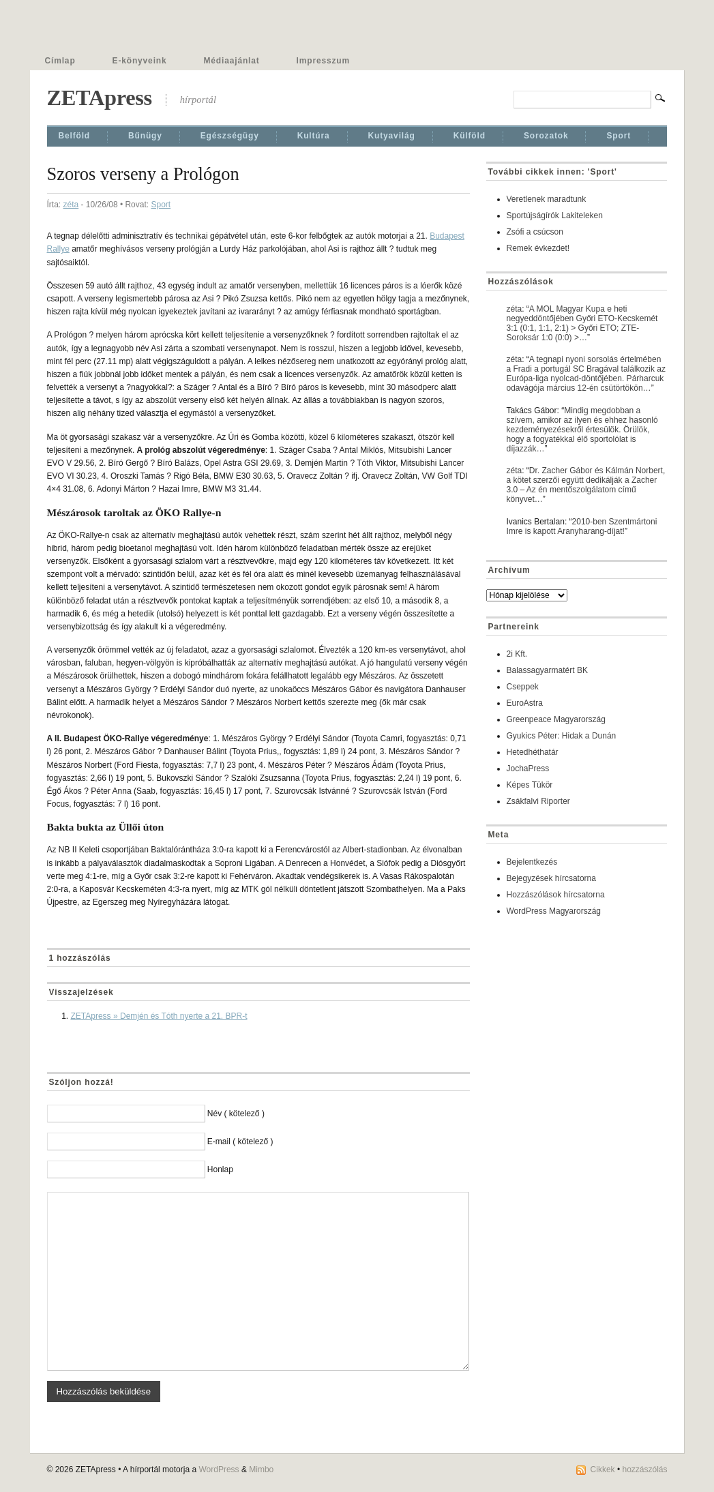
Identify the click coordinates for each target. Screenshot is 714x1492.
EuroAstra (525, 703)
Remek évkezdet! (538, 248)
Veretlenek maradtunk (546, 199)
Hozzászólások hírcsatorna (556, 894)
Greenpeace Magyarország (556, 719)
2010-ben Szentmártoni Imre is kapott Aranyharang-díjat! (582, 526)
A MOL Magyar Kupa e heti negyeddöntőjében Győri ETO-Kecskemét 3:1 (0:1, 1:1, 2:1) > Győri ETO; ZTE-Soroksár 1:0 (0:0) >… (582, 323)
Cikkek (603, 1469)
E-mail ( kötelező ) (240, 1141)
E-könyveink (140, 60)
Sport (618, 135)
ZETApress (99, 97)
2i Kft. (517, 654)
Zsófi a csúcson (535, 232)
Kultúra (313, 135)
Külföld (469, 135)
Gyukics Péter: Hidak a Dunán (561, 736)
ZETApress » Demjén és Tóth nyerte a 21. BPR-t (159, 1016)
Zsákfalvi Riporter (538, 801)
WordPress (218, 1469)
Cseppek (523, 686)
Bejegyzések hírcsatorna (551, 878)
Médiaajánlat (232, 60)
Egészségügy (229, 135)
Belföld (75, 135)
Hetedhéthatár (533, 752)
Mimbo (261, 1469)
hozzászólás (644, 1469)
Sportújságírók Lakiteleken (555, 215)
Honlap (220, 1169)
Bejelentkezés (532, 862)
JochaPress (528, 768)
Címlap (60, 60)
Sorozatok (546, 135)
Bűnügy (145, 135)
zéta (71, 204)
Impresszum (323, 60)
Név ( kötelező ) (236, 1113)
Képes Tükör (530, 785)
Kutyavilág (391, 135)
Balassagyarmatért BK (547, 670)
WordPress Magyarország (554, 911)
